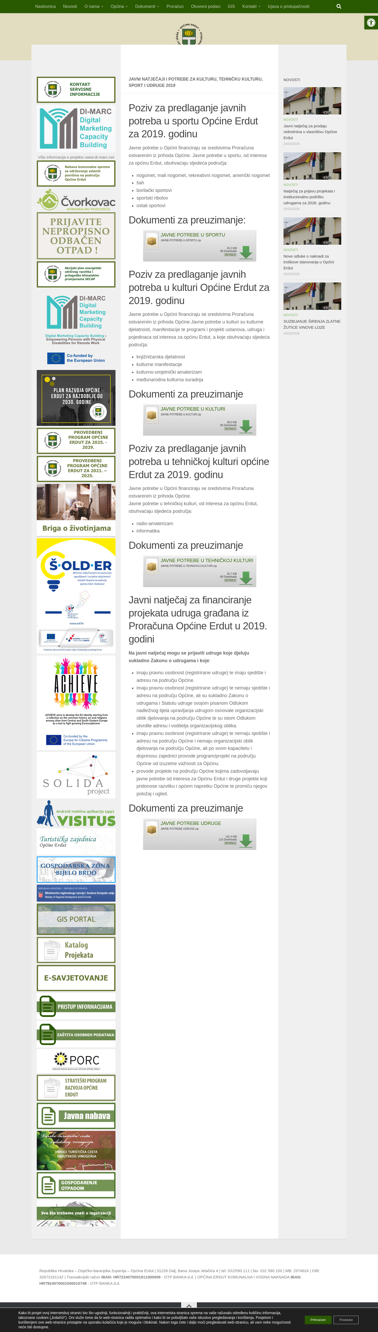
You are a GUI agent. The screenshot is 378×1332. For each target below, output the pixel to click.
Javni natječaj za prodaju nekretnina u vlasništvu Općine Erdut (310, 140)
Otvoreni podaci (205, 6)
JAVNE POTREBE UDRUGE (191, 831)
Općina (117, 6)
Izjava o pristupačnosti (288, 6)
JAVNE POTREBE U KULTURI (193, 417)
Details (230, 262)
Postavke (343, 1320)
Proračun (175, 6)
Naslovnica (45, 6)
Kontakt (249, 6)
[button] (371, 22)
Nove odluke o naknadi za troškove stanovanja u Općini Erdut (309, 270)
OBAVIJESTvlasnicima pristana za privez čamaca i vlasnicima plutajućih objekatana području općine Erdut (189, 62)
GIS (231, 6)
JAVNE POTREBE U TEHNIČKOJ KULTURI (207, 568)
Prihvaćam (309, 1320)
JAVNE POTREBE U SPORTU (193, 242)
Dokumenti (145, 6)
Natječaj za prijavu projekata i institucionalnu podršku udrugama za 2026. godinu (309, 205)
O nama (92, 6)
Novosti (70, 6)
